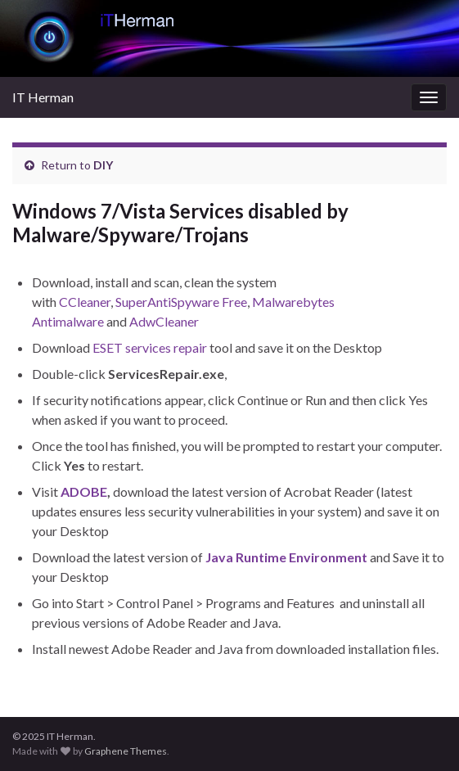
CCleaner (84, 301)
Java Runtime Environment (286, 557)
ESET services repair (149, 347)
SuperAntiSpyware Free (181, 301)
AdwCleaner (164, 321)
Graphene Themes (125, 751)
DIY (103, 165)
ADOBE (84, 491)
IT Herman (43, 97)
